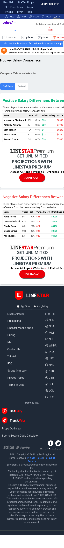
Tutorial (11, 356)
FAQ (9, 364)
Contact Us (13, 349)
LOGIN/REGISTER (50, 4)
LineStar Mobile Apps (20, 328)
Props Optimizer (11, 429)
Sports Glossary (17, 371)
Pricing (11, 335)
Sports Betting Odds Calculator (20, 436)
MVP (10, 342)
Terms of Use (15, 385)
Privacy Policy (15, 378)
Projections (14, 321)
